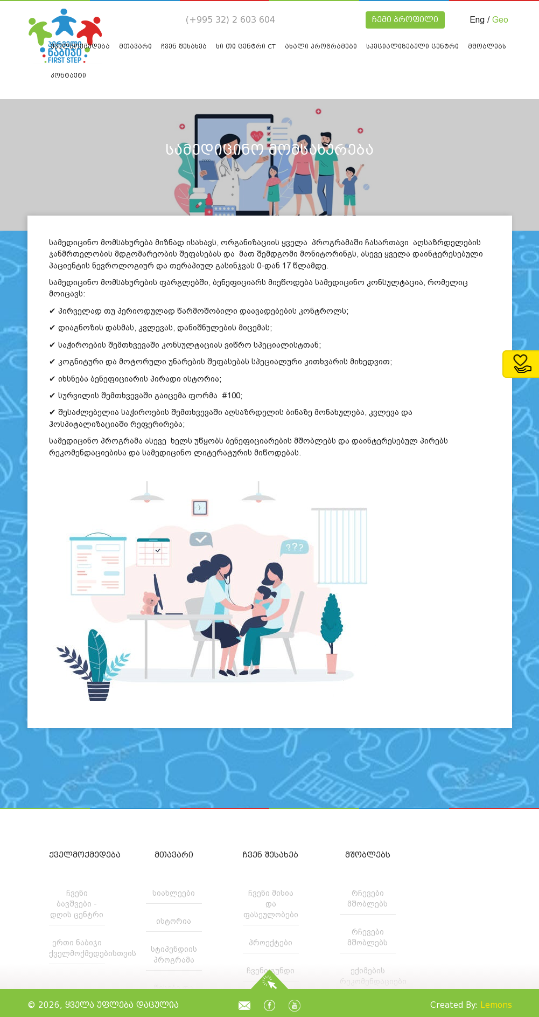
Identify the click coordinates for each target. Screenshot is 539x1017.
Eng (477, 20)
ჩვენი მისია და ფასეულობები (270, 904)
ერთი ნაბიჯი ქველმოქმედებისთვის (77, 948)
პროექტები (270, 942)
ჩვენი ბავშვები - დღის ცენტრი (76, 904)
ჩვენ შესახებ (270, 855)
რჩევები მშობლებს (367, 898)
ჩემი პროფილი (405, 19)
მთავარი (174, 855)
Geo (500, 20)
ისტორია (173, 921)
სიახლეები (173, 893)
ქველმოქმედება (77, 855)
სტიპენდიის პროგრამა (174, 954)
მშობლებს (367, 855)
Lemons (496, 1005)
